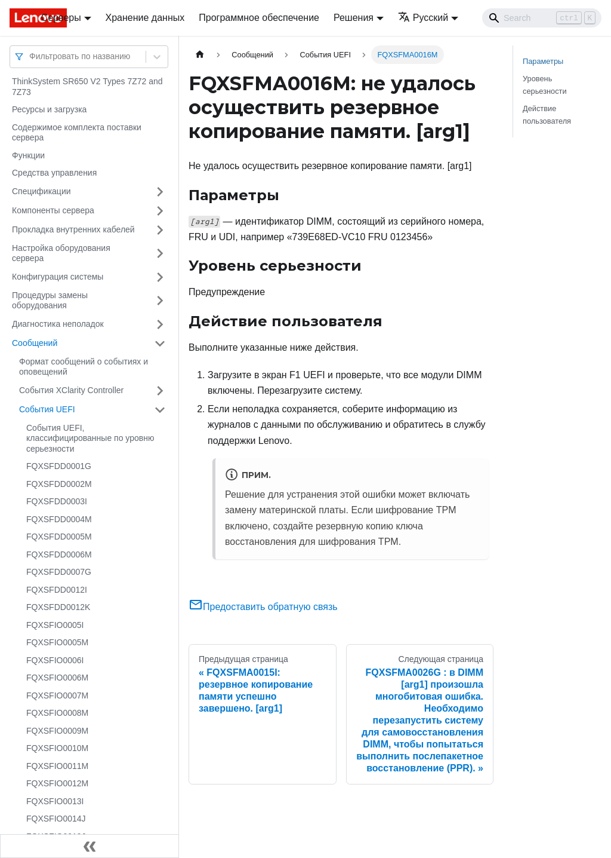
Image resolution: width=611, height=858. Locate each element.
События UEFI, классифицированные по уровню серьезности (90, 438)
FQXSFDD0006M (59, 554)
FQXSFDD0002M (59, 484)
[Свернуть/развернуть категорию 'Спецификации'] (160, 191)
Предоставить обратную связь (263, 607)
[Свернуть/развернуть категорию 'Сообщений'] (160, 343)
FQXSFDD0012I (56, 590)
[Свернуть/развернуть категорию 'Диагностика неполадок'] (160, 324)
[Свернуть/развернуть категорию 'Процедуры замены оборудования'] (160, 301)
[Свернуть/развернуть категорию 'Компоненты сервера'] (160, 210)
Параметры (543, 61)
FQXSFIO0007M (57, 695)
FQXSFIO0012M (57, 783)
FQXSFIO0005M (57, 642)
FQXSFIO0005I (55, 625)
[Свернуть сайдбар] (89, 846)
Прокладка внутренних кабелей (73, 229)
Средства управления (54, 172)
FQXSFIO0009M (57, 731)
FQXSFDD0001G (58, 466)
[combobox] (30, 56)
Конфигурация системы (57, 276)
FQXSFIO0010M (57, 748)
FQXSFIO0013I (55, 801)
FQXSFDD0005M (59, 536)
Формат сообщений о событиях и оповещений (83, 367)
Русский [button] (423, 18)
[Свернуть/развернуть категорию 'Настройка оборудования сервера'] (160, 254)
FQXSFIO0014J (56, 818)
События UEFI (47, 409)
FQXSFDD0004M (59, 519)
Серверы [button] (61, 18)
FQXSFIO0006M (57, 677)
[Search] (541, 17)
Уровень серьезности (545, 85)
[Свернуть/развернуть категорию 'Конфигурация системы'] (160, 277)
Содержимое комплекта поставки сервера (76, 132)
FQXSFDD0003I (56, 501)
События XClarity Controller (71, 390)
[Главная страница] (200, 54)
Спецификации (41, 191)
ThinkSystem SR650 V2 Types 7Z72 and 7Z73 (87, 86)
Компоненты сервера (53, 210)
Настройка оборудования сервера (61, 253)
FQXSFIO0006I (55, 660)
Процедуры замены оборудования (50, 300)
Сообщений (34, 343)
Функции (28, 155)
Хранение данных (145, 18)
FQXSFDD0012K (58, 607)
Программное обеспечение (259, 18)
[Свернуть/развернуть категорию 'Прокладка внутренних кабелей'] (160, 230)
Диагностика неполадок (58, 324)
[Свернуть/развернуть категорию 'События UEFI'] (160, 409)
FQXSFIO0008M (57, 713)
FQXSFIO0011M (57, 766)
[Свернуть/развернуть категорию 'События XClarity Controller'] (160, 390)
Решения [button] (354, 18)
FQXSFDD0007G (58, 572)
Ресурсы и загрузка (49, 109)
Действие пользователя (547, 114)
